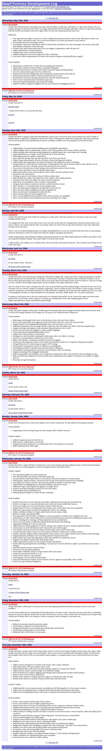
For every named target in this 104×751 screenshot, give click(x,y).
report (10, 383)
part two (11, 123)
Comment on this (98, 87)
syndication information (62, 9)
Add (3, 9)
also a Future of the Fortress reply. (20, 413)
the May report (13, 107)
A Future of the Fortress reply (18, 592)
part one (11, 115)
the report (11, 259)
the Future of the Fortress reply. (19, 267)
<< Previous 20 (52, 18)
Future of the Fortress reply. (18, 391)
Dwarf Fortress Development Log (57, 7)
